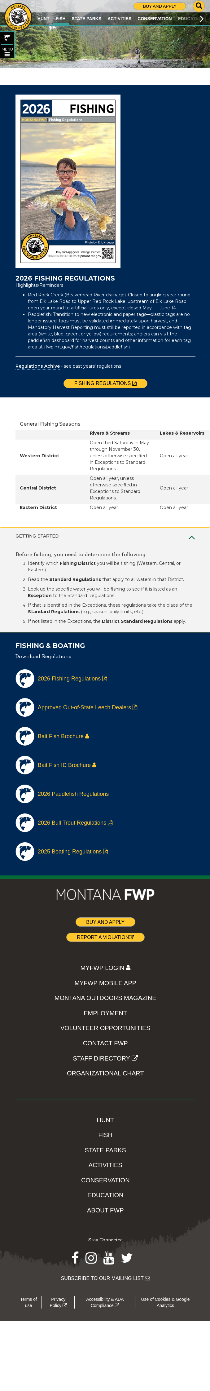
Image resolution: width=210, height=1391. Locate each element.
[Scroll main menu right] (202, 18)
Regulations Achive (37, 366)
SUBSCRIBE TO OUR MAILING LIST (105, 1278)
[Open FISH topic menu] (7, 54)
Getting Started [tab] (105, 536)
